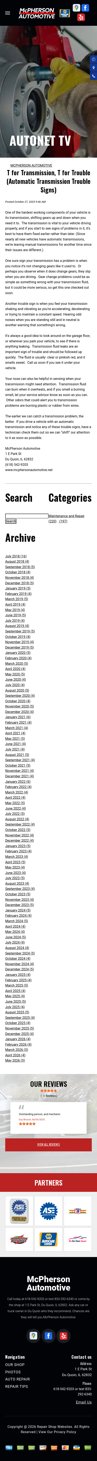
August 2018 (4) (17, 562)
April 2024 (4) (15, 927)
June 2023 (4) (15, 873)
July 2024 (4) (15, 942)
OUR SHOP (15, 1364)
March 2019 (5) (16, 599)
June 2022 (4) (15, 808)
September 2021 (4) (20, 760)
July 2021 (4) (15, 749)
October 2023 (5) (17, 894)
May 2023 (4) (15, 867)
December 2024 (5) (19, 969)
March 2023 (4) (16, 857)
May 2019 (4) (15, 610)
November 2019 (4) (19, 642)
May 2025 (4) (15, 996)
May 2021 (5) (15, 739)
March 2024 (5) (16, 921)
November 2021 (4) (19, 771)
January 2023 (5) (18, 846)
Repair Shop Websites (54, 1427)
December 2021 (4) (19, 776)
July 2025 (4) (15, 1007)
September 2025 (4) (20, 1018)
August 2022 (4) (17, 819)
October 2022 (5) (17, 830)
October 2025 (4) (17, 1023)
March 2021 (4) (16, 728)
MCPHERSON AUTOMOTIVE (31, 166)
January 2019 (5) (18, 588)
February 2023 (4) (18, 851)
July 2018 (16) (16, 556)
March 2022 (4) (16, 792)
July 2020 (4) (15, 685)
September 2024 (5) (20, 953)
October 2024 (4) (17, 959)
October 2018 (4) (17, 572)
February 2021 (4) (18, 723)
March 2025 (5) (16, 985)
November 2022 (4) (19, 835)
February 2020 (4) (18, 658)
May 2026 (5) (15, 1060)
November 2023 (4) (19, 900)
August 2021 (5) (17, 755)
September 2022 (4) (20, 824)
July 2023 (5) (15, 878)
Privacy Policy (65, 1432)
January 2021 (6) (18, 717)
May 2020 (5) (15, 674)
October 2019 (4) (17, 637)
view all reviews (48, 1144)
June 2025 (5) (15, 1002)
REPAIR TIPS (16, 1386)
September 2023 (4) (20, 889)
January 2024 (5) (18, 910)
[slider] (48, 1090)
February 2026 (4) (18, 1045)
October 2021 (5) (17, 766)
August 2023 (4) (17, 884)
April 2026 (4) (15, 1055)
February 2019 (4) (18, 594)
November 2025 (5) (19, 1028)
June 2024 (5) (15, 937)
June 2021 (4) (15, 744)
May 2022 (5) (15, 803)
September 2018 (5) (20, 567)
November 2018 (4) (19, 578)
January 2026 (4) (18, 1039)
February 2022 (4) (18, 787)
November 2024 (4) (19, 964)
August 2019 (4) (17, 626)
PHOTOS (13, 1372)
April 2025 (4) (15, 991)
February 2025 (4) (18, 980)
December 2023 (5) (19, 905)
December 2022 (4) (19, 841)
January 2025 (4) (18, 975)
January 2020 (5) (18, 653)
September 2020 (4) (20, 696)
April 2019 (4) (15, 604)
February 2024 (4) (18, 916)
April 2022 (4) (15, 798)
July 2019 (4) (15, 621)
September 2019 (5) (20, 631)
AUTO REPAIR (17, 1379)
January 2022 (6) (18, 782)
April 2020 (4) (15, 669)
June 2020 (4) (15, 680)
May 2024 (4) (15, 932)
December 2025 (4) (19, 1034)
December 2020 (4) (19, 712)
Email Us (84, 1402)
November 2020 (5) (19, 706)
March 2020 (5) (16, 664)
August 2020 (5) (17, 690)
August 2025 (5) (17, 1012)
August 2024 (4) (17, 948)
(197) (63, 521)
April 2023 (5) (15, 862)
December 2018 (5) (19, 583)
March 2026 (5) (16, 1050)
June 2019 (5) (15, 615)
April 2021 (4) (15, 733)
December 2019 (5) (19, 647)
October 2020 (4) (17, 701)
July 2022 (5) (15, 814)
